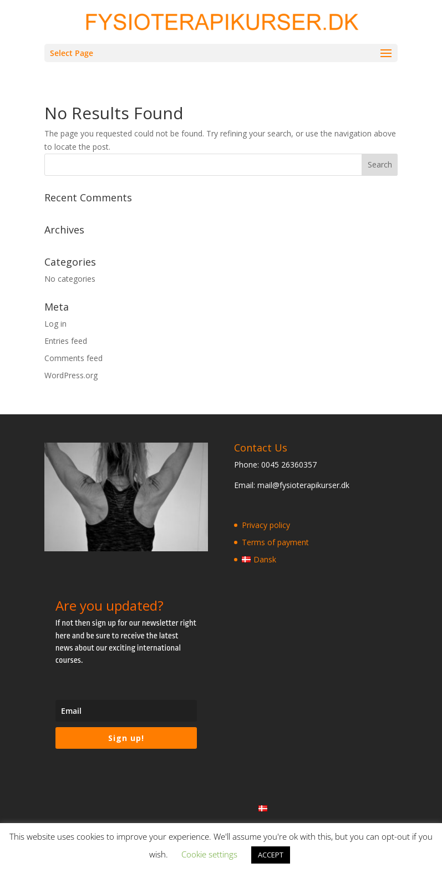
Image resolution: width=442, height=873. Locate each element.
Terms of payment (275, 542)
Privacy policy (266, 525)
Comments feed (73, 358)
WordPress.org (71, 375)
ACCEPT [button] (270, 855)
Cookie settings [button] (209, 854)
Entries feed (65, 341)
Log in (55, 323)
